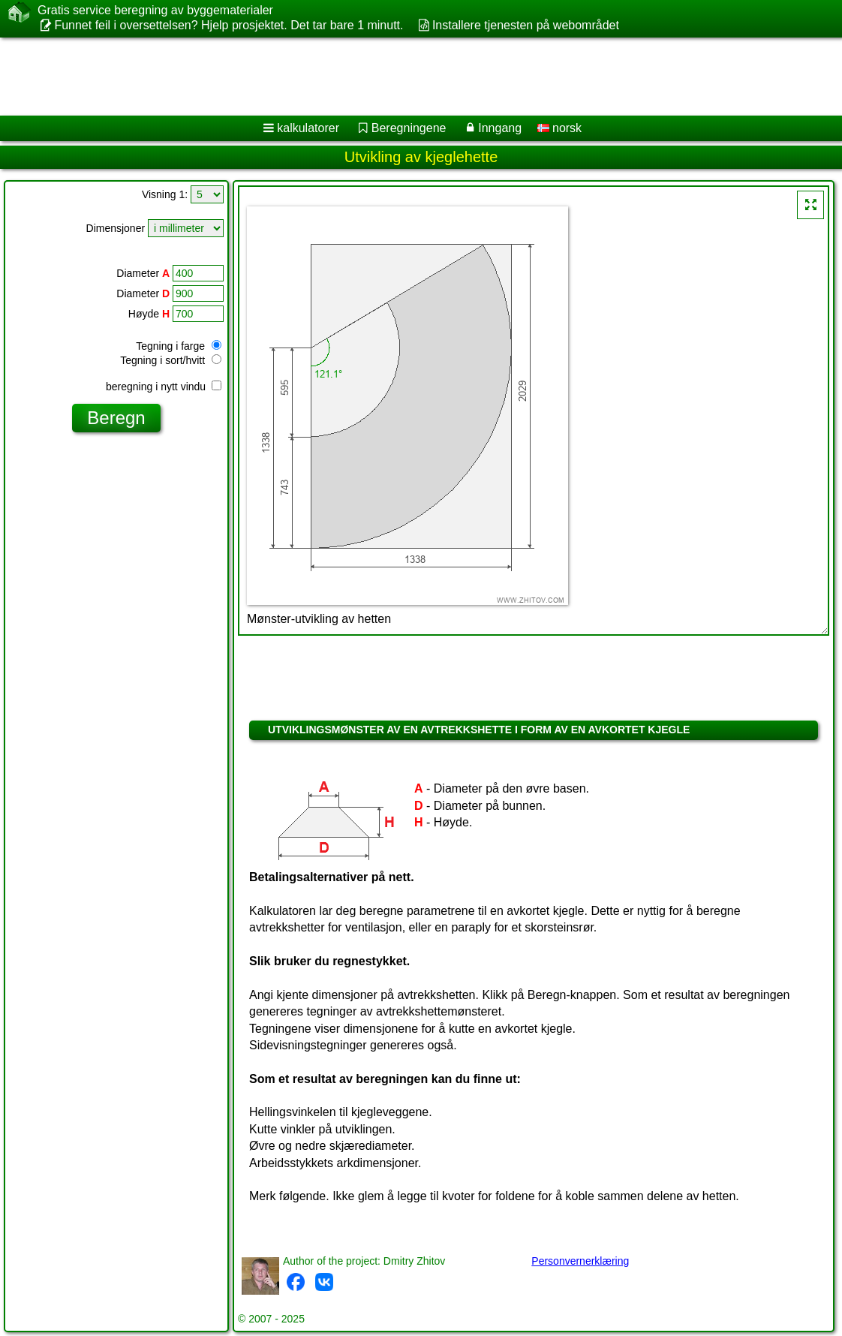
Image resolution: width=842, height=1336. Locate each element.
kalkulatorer (308, 128)
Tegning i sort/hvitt (170, 360)
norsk (559, 128)
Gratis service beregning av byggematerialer (155, 10)
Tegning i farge (178, 346)
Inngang (500, 128)
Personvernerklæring (580, 1261)
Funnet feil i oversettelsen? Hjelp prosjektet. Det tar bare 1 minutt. (228, 25)
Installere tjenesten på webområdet (525, 25)
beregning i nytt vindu (163, 387)
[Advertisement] (405, 76)
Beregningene (409, 128)
